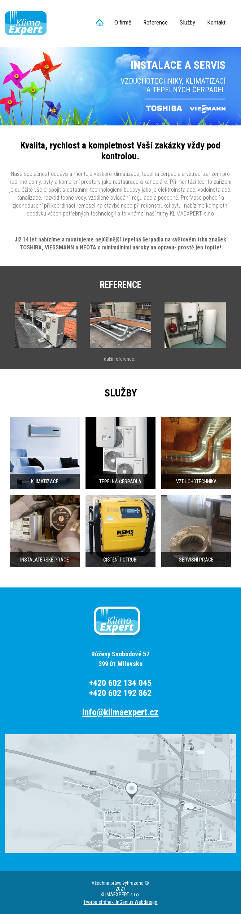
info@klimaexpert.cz (120, 712)
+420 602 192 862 (120, 693)
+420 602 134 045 (120, 683)
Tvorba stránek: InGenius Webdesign (120, 902)
